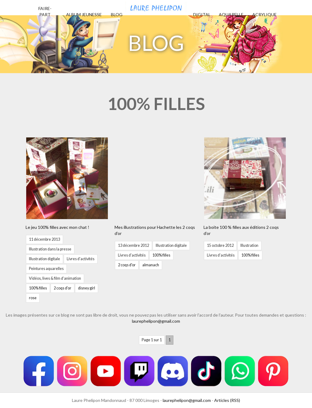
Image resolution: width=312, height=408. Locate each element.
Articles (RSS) (227, 400)
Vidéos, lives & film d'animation (55, 278)
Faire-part (44, 11)
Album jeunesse (84, 14)
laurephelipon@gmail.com (156, 321)
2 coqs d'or (62, 288)
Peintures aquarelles (46, 268)
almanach (150, 265)
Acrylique (264, 14)
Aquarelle (231, 14)
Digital (202, 14)
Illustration (249, 245)
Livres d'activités (80, 259)
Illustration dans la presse (50, 249)
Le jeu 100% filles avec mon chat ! (57, 227)
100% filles (38, 288)
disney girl (86, 288)
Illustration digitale (44, 259)
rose (33, 298)
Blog (116, 14)
